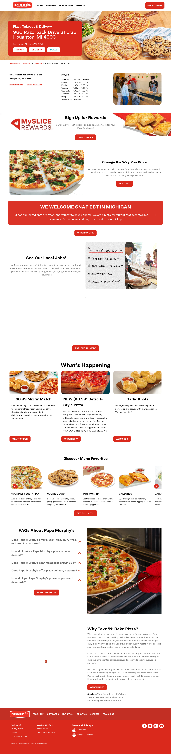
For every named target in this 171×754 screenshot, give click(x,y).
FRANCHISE (108, 714)
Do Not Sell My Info (19, 736)
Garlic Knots (137, 399)
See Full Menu (85, 513)
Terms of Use (42, 729)
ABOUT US (82, 714)
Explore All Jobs (85, 348)
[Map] (47, 664)
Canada (14, 732)
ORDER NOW (71, 439)
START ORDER (155, 5)
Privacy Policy (17, 729)
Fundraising (16, 725)
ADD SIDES (122, 439)
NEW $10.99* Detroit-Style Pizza (83, 402)
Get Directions (16, 84)
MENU (39, 5)
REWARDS (50, 5)
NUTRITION (67, 714)
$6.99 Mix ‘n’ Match (33, 399)
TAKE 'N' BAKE (66, 5)
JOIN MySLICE (85, 137)
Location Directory (45, 725)
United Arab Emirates (46, 732)
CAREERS (94, 714)
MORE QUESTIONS (47, 592)
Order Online (85, 232)
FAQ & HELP (38, 714)
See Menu (124, 183)
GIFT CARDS (53, 714)
